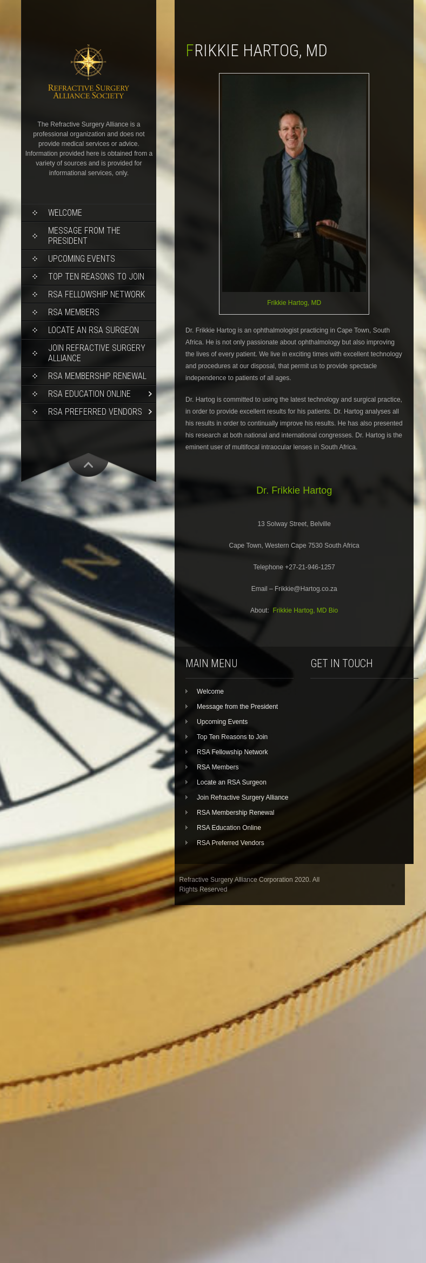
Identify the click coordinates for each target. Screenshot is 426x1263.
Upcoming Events (81, 259)
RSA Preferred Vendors (95, 412)
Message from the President (84, 235)
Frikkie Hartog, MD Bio (305, 610)
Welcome (65, 213)
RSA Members (73, 312)
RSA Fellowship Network (96, 294)
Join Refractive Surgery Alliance (96, 353)
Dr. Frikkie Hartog (294, 490)
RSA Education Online (89, 394)
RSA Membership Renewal (97, 376)
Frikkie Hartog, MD (294, 303)
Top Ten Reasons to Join (96, 276)
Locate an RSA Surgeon (93, 330)
